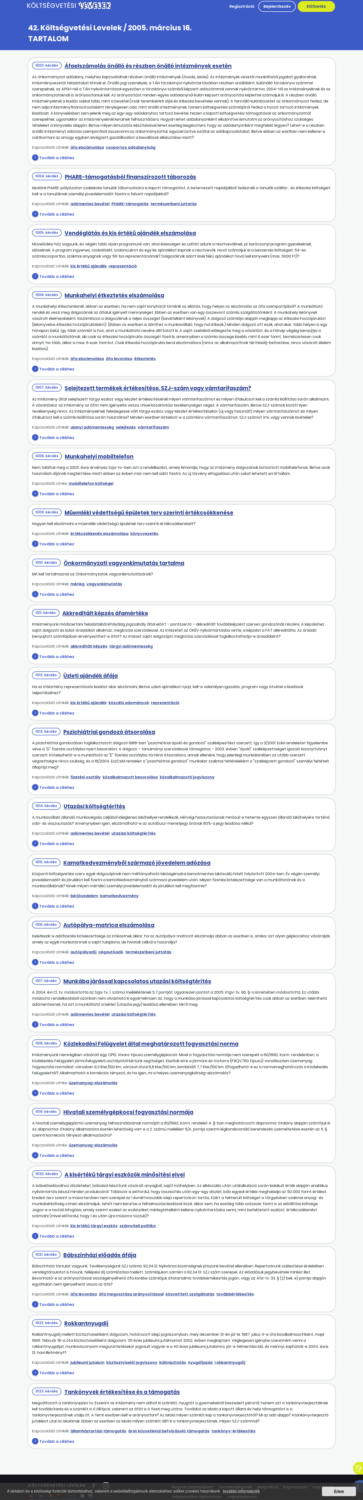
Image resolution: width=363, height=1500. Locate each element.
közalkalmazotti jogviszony (187, 777)
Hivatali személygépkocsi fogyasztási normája (128, 1112)
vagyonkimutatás (104, 584)
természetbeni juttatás (174, 204)
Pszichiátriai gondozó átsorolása (109, 732)
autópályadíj (83, 952)
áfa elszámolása (87, 147)
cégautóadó (110, 952)
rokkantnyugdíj (230, 1362)
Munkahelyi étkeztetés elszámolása (114, 295)
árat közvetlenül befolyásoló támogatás (169, 1431)
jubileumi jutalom (87, 1362)
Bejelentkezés (277, 6)
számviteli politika (137, 1226)
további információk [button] (241, 1491)
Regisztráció (241, 6)
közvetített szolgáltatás (190, 1294)
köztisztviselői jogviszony (131, 1362)
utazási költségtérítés (133, 833)
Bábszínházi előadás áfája (99, 1255)
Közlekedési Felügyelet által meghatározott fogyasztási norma (151, 1044)
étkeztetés (145, 358)
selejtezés (126, 427)
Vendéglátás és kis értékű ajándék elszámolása (130, 233)
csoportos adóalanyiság (130, 147)
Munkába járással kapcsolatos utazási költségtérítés (137, 981)
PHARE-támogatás (130, 204)
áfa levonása (119, 358)
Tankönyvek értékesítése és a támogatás (122, 1392)
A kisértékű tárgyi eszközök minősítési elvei (125, 1174)
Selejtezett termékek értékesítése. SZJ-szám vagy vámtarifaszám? (158, 388)
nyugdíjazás (200, 1362)
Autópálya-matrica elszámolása (108, 925)
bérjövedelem (84, 896)
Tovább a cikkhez (56, 158)
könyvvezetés (144, 533)
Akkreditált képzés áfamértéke (105, 613)
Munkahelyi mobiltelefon (99, 456)
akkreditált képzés (88, 646)
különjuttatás (172, 1362)
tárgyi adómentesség (131, 646)
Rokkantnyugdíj (86, 1323)
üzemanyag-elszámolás (93, 1083)
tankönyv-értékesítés (233, 1431)
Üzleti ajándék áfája (90, 676)
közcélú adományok (129, 703)
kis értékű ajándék (88, 266)
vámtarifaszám (153, 427)
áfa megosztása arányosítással (131, 1294)
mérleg (77, 584)
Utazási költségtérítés (94, 806)
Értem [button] (339, 1491)
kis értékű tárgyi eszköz (94, 1226)
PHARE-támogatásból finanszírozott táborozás (130, 177)
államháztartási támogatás (98, 1431)
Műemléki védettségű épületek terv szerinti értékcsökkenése (149, 513)
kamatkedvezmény (119, 896)
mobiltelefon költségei (91, 483)
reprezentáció (123, 266)
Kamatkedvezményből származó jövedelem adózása (137, 863)
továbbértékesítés (235, 1294)
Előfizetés (316, 6)
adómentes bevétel (90, 204)
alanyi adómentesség (92, 427)
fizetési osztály (85, 777)
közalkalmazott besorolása (130, 777)
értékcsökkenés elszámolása (99, 533)
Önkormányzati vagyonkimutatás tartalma (124, 563)
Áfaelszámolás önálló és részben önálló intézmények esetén (148, 66)
